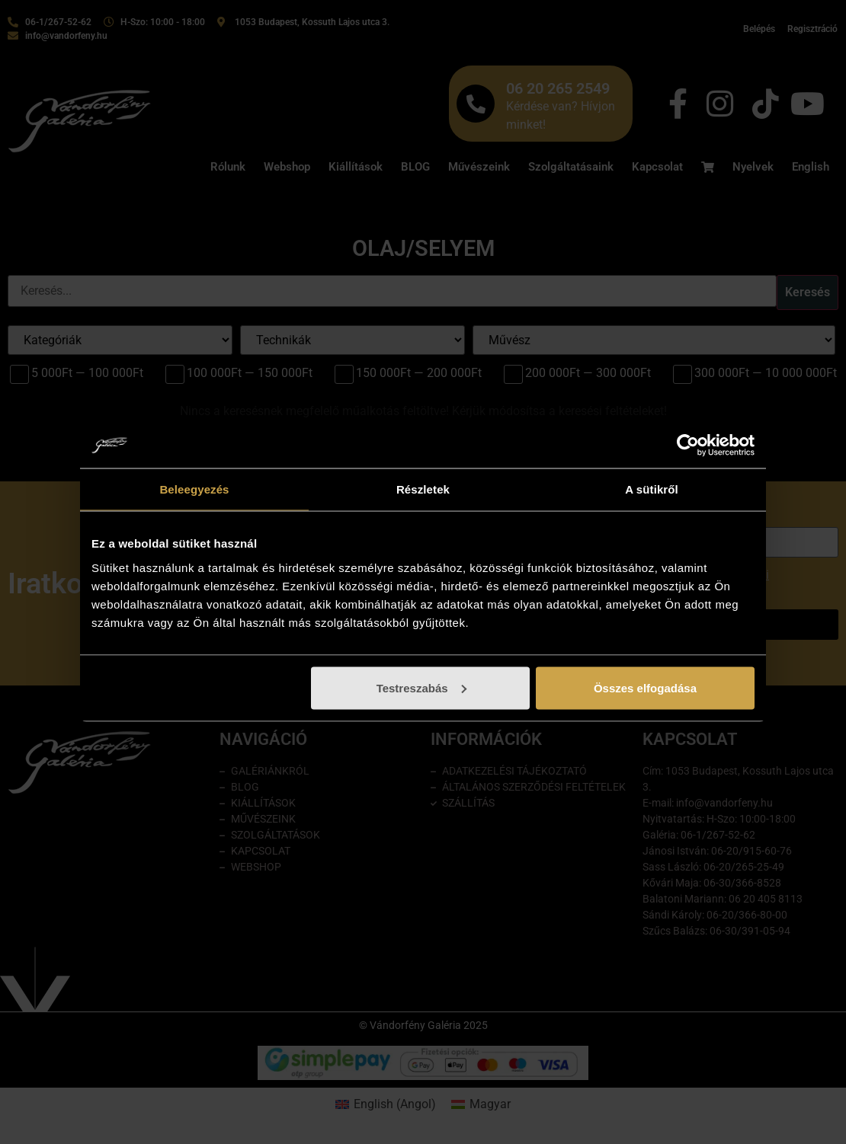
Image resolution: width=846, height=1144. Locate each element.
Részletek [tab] (423, 489)
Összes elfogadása (645, 687)
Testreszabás (421, 687)
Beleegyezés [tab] (194, 489)
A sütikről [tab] (651, 489)
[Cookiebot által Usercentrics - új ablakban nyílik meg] (688, 445)
